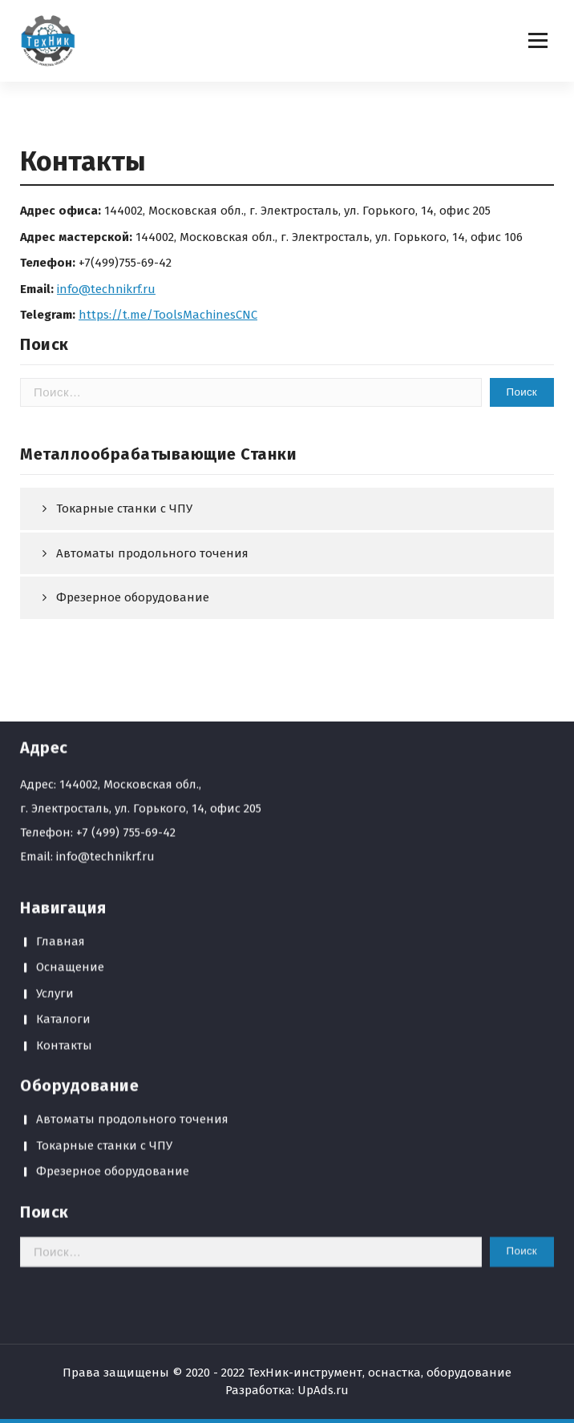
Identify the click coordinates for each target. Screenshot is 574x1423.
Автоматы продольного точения (152, 553)
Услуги (55, 813)
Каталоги (63, 839)
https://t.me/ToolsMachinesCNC (168, 315)
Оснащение (70, 787)
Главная (60, 761)
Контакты (64, 865)
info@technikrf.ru (106, 289)
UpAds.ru (323, 1390)
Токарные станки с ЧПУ (124, 508)
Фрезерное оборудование (112, 991)
